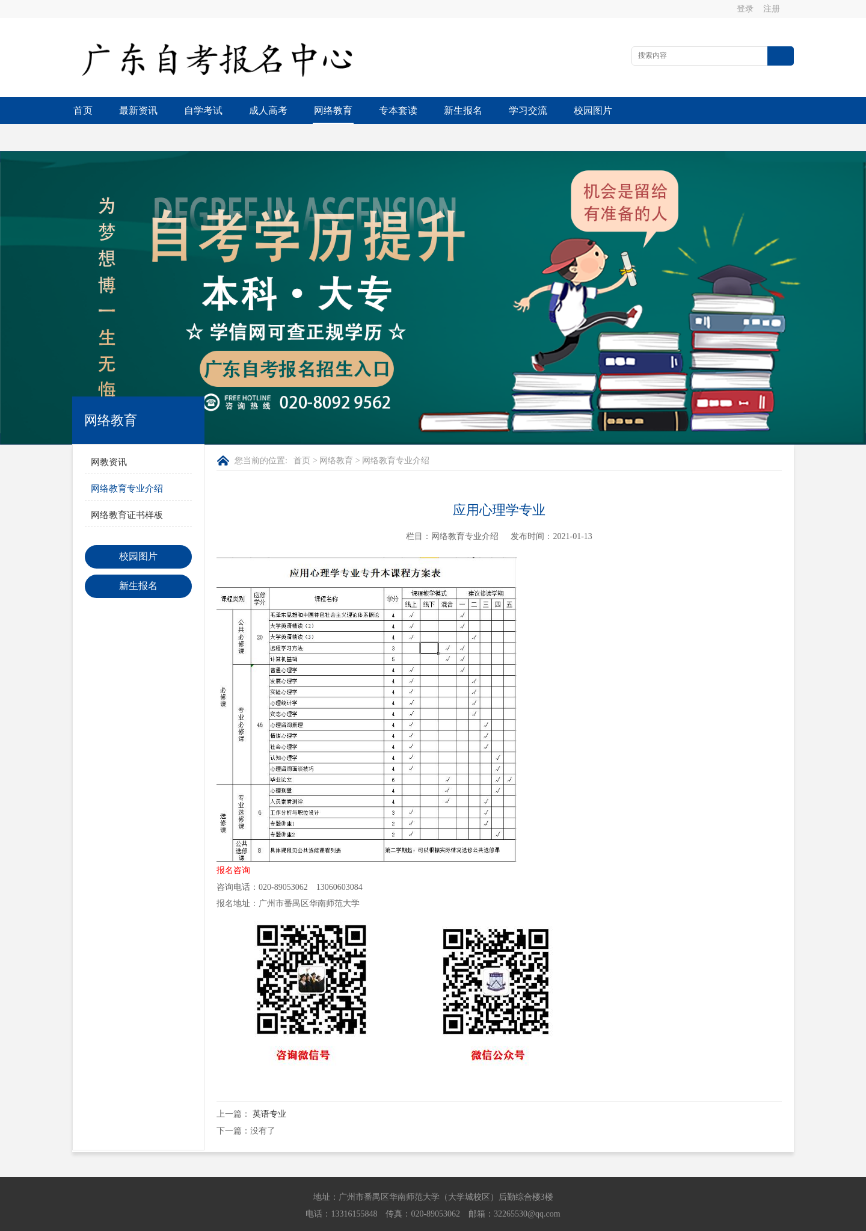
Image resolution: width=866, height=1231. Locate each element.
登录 (745, 8)
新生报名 (463, 110)
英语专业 (269, 1086)
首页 (83, 110)
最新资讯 (138, 110)
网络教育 (333, 110)
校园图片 (593, 110)
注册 (772, 8)
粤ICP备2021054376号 (516, 1219)
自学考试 (203, 110)
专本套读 (398, 110)
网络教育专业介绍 (127, 461)
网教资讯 (109, 435)
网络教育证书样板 (127, 488)
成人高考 (268, 110)
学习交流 (528, 110)
